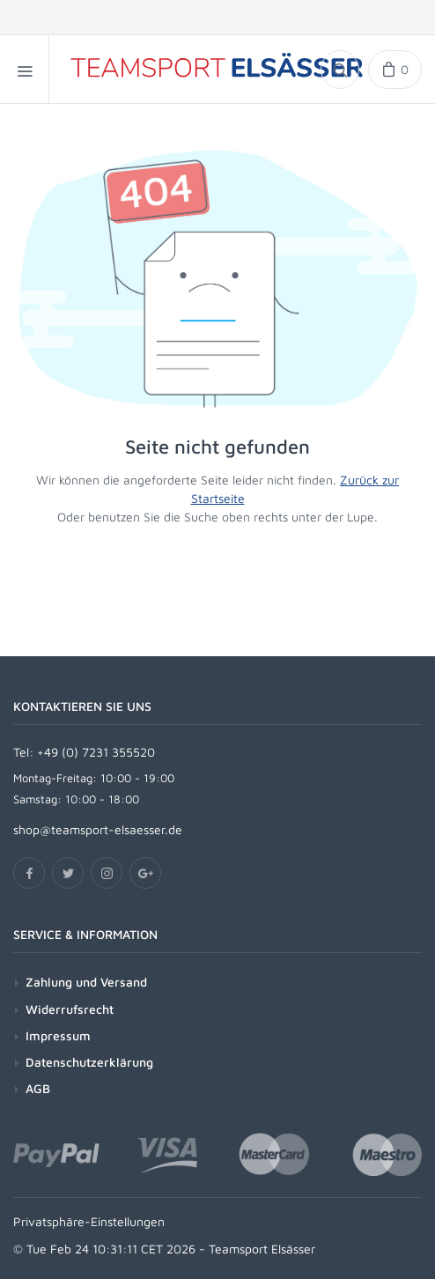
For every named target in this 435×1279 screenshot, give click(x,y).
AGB (38, 1088)
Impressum (58, 1035)
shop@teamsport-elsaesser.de (97, 829)
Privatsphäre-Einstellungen (89, 1221)
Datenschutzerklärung (89, 1061)
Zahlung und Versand (86, 981)
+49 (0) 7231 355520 (96, 751)
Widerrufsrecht (70, 1009)
